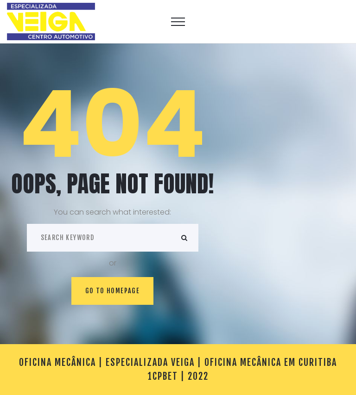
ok (184, 238)
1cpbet (163, 376)
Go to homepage (112, 291)
